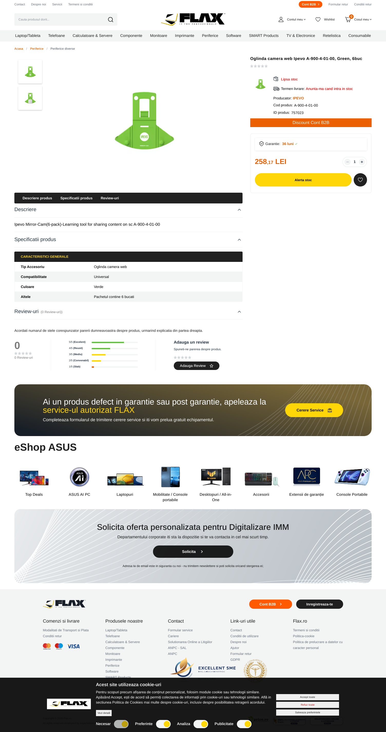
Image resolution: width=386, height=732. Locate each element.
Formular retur (338, 4)
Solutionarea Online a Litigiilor (190, 642)
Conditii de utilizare (244, 636)
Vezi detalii (104, 713)
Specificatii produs (76, 198)
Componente (114, 648)
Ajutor (234, 648)
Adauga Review (196, 366)
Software (112, 671)
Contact (19, 4)
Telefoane (112, 636)
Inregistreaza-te (319, 604)
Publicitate (233, 724)
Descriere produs (37, 198)
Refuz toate (308, 704)
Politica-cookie (303, 636)
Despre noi (38, 4)
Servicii (57, 4)
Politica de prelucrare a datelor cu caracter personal (318, 645)
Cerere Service (314, 410)
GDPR (235, 660)
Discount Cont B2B (311, 122)
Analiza (192, 724)
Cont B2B (310, 4)
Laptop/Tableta (116, 630)
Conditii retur (363, 4)
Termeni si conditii (80, 4)
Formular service (180, 630)
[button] (114, 19)
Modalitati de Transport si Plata (66, 630)
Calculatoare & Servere (122, 642)
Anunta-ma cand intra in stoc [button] (329, 89)
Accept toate (307, 697)
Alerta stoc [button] (303, 180)
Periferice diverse (63, 48)
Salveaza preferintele (307, 712)
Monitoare (112, 654)
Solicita (193, 552)
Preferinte (152, 724)
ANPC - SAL (177, 648)
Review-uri (110, 198)
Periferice (36, 48)
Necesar (112, 724)
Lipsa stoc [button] (289, 79)
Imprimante (113, 660)
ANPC (172, 654)
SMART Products (118, 677)
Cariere (173, 636)
